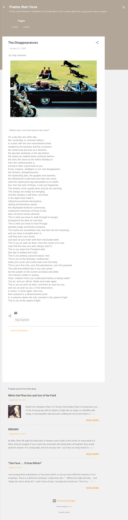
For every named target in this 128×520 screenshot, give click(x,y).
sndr (70, 507)
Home (15, 27)
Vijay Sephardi (22, 320)
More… (44, 27)
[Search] (124, 7)
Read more (92, 420)
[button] (97, 43)
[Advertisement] (116, 80)
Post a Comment (19, 330)
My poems (29, 27)
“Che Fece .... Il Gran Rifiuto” (25, 463)
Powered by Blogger (64, 501)
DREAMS (13, 429)
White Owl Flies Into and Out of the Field (32, 395)
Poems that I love (23, 7)
